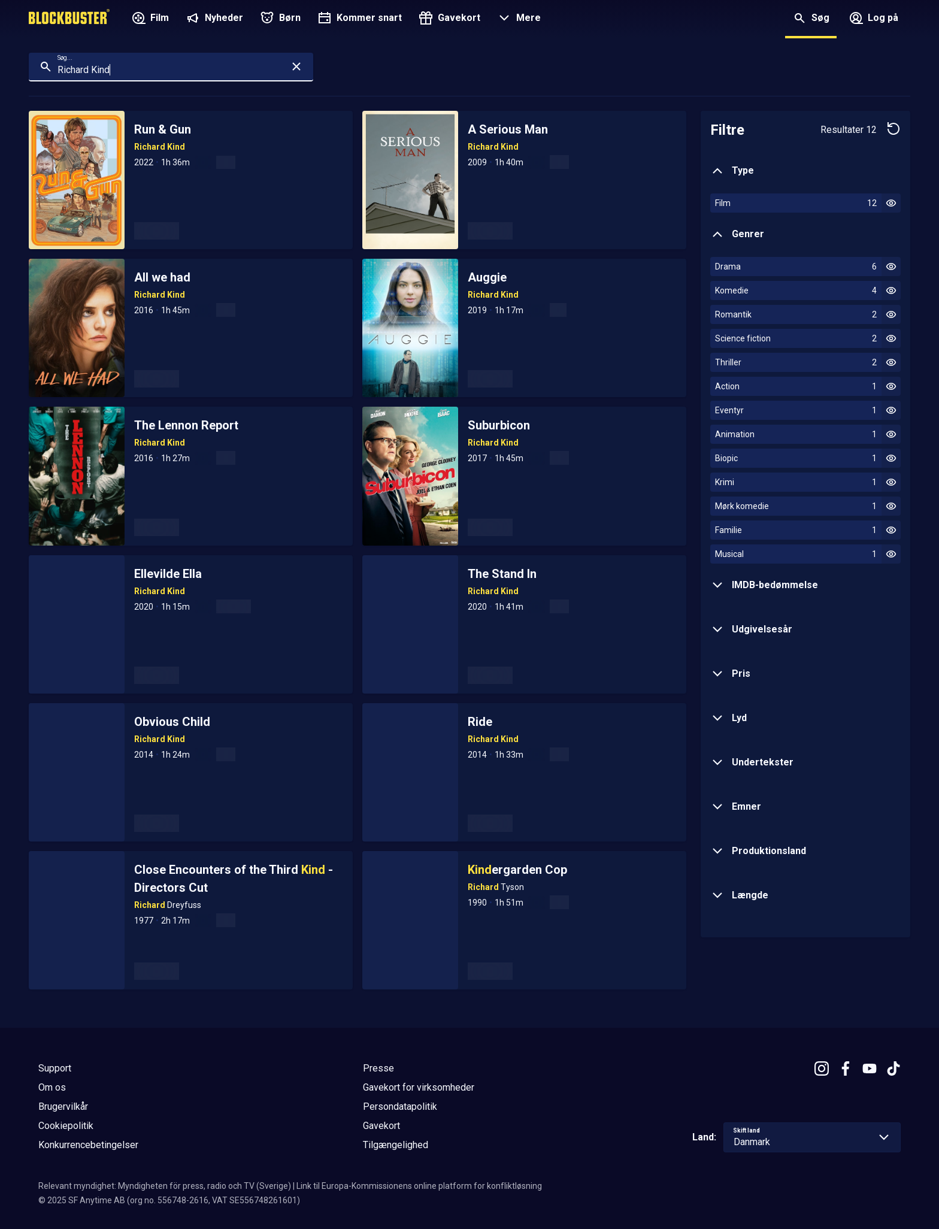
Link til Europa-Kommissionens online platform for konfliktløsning (419, 1186)
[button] (518, 19)
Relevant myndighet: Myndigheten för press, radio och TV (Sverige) (164, 1186)
